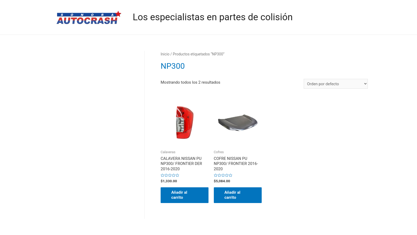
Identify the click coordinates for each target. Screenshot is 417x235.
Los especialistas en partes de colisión (213, 17)
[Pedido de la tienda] (336, 84)
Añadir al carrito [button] (179, 195)
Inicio (165, 54)
